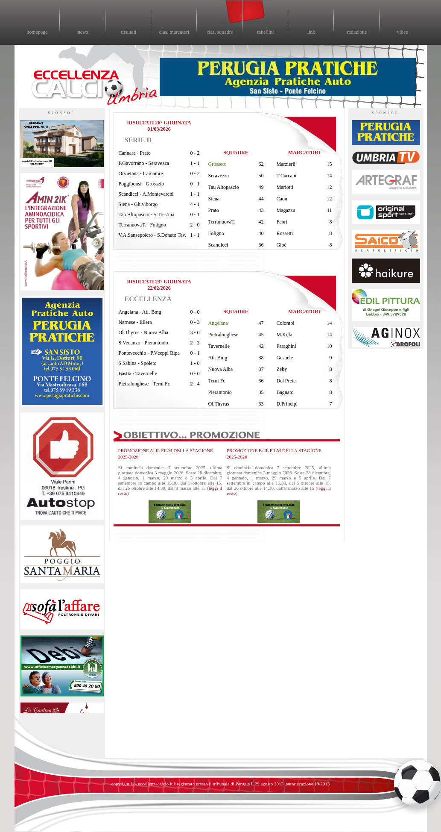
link (311, 32)
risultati (129, 32)
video (403, 32)
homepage (36, 32)
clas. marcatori (174, 32)
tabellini (265, 32)
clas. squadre (220, 32)
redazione (357, 32)
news (83, 32)
